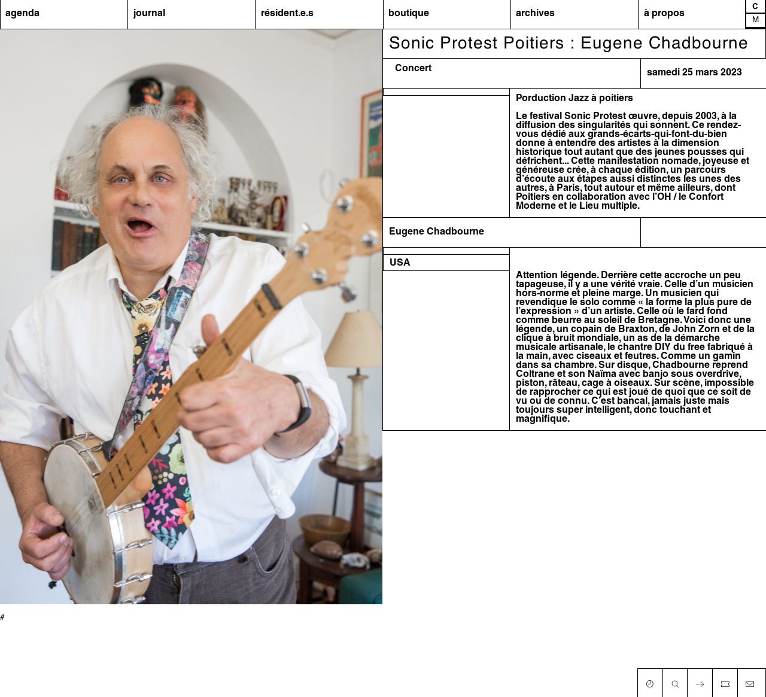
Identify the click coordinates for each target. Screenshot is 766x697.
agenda (22, 14)
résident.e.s (287, 14)
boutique (408, 14)
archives (535, 14)
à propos (664, 14)
